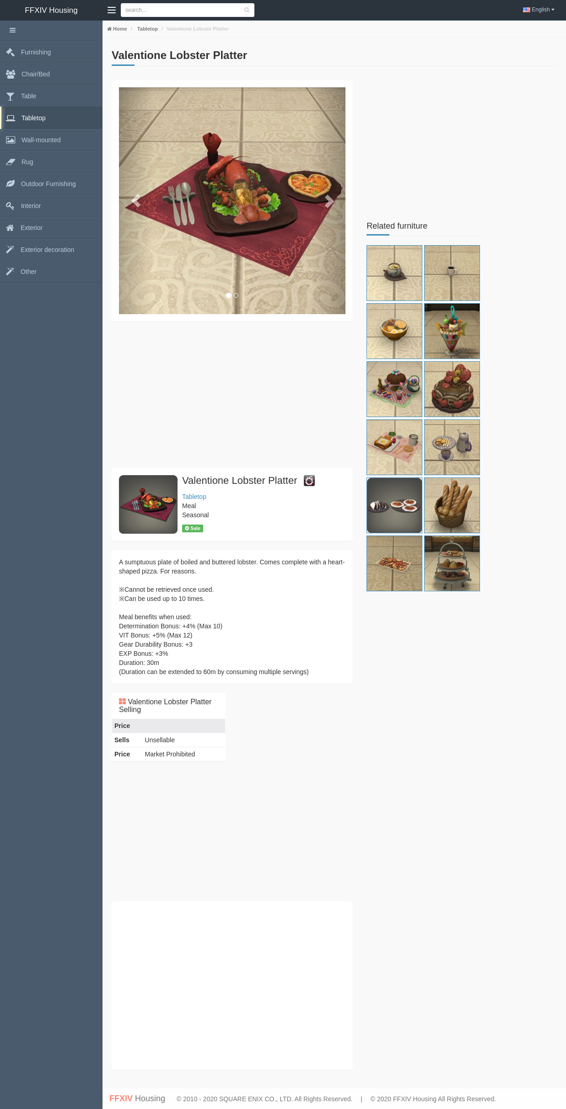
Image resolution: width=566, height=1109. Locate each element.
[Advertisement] (232, 395)
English (539, 9)
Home (119, 29)
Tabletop (147, 29)
